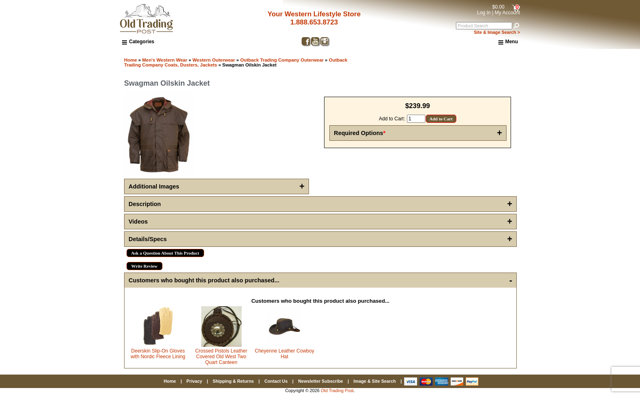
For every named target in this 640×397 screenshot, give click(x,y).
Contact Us (276, 381)
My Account (507, 13)
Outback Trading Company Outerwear (281, 60)
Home (130, 60)
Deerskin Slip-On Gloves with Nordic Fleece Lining (158, 353)
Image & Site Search (374, 381)
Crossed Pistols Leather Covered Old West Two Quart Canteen (221, 356)
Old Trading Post (337, 390)
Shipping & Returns (233, 381)
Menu (508, 42)
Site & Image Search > (497, 32)
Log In (484, 13)
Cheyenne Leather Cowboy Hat (284, 353)
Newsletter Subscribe (320, 381)
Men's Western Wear (164, 60)
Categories (138, 41)
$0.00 (498, 7)
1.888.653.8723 (314, 22)
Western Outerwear (214, 60)
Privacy (194, 381)
